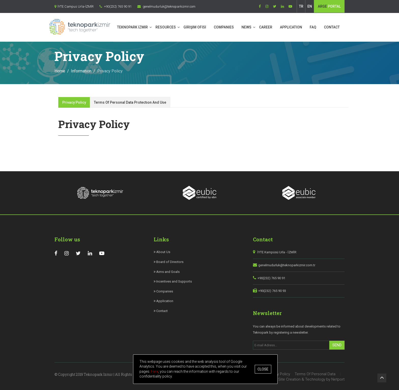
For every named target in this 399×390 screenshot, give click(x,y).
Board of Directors (168, 260)
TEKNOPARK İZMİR (137, 27)
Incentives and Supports (173, 280)
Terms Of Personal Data (315, 372)
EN (309, 6)
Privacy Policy (74, 101)
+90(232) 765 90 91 (271, 277)
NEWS (251, 27)
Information (81, 69)
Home (59, 69)
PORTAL (329, 6)
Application (163, 300)
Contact (161, 309)
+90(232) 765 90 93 (272, 289)
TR (301, 6)
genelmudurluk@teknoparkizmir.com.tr (286, 264)
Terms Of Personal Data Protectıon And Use (130, 101)
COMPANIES (229, 27)
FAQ (318, 27)
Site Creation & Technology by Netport (311, 378)
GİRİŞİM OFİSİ (200, 27)
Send (336, 343)
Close (263, 369)
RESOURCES (171, 27)
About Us (162, 251)
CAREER (270, 27)
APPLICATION (296, 27)
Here (155, 371)
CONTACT (337, 27)
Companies (163, 290)
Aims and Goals (167, 270)
